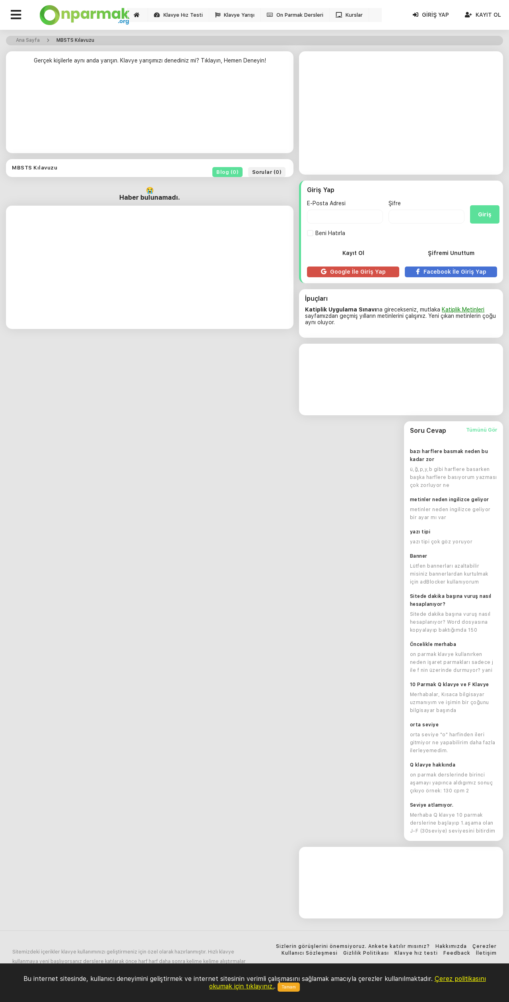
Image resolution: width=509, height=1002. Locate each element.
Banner (418, 556)
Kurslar (349, 15)
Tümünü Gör (481, 430)
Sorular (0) (267, 172)
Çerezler (484, 946)
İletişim (486, 953)
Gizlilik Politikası (366, 953)
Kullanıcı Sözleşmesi (310, 953)
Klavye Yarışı (234, 15)
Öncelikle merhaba (433, 644)
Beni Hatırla (326, 233)
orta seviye (424, 725)
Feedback (456, 953)
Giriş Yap (431, 15)
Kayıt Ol (483, 15)
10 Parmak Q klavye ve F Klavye (449, 684)
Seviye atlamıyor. (432, 805)
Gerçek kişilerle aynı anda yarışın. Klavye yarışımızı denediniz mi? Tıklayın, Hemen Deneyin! (150, 60)
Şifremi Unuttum (451, 253)
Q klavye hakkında (433, 765)
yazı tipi (420, 532)
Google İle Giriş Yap (353, 271)
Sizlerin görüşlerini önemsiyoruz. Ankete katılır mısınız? (353, 946)
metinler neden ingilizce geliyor (449, 499)
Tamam (289, 987)
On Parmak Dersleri (295, 15)
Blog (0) (227, 172)
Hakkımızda (451, 946)
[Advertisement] (150, 111)
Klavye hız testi (416, 953)
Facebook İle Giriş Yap (451, 271)
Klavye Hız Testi (178, 15)
